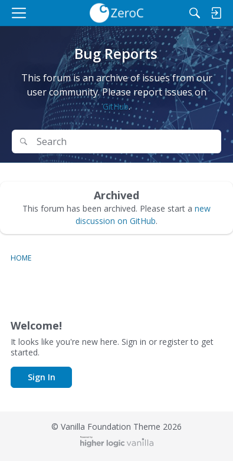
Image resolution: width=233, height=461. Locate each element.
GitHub (116, 106)
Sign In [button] (41, 377)
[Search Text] (125, 142)
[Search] (194, 13)
